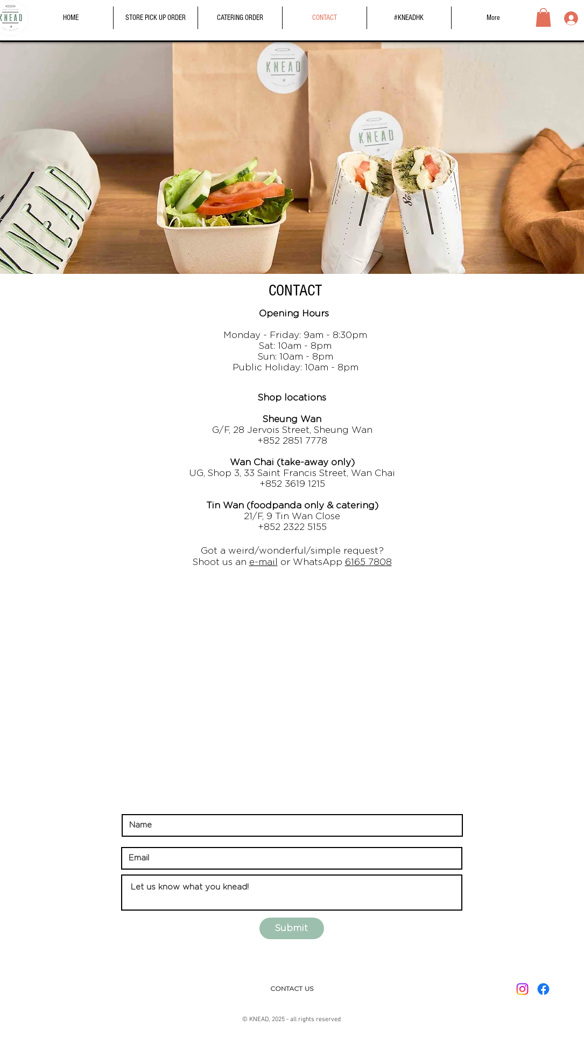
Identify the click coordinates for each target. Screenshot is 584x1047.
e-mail (263, 562)
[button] (543, 17)
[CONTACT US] (292, 989)
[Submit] (291, 928)
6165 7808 (368, 562)
